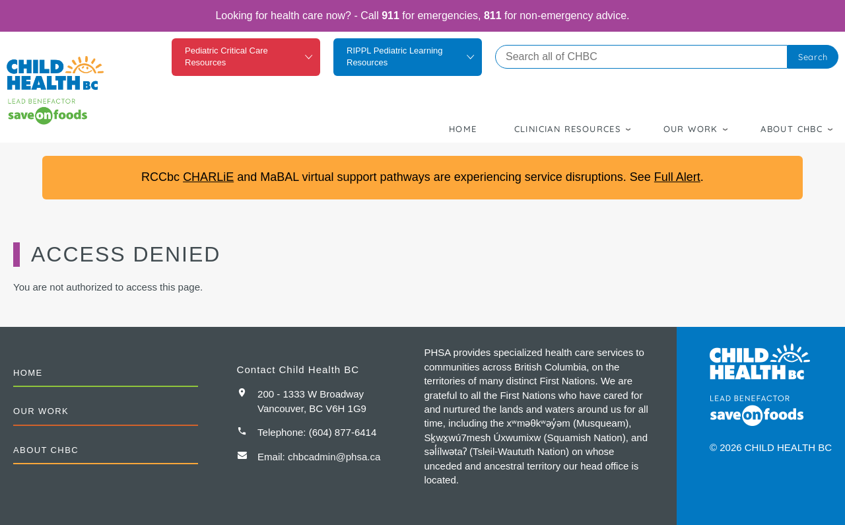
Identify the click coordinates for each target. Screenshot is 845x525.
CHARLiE (208, 177)
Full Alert (677, 177)
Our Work (690, 128)
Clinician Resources (567, 128)
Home (463, 128)
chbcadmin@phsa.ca (334, 456)
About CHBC (791, 128)
